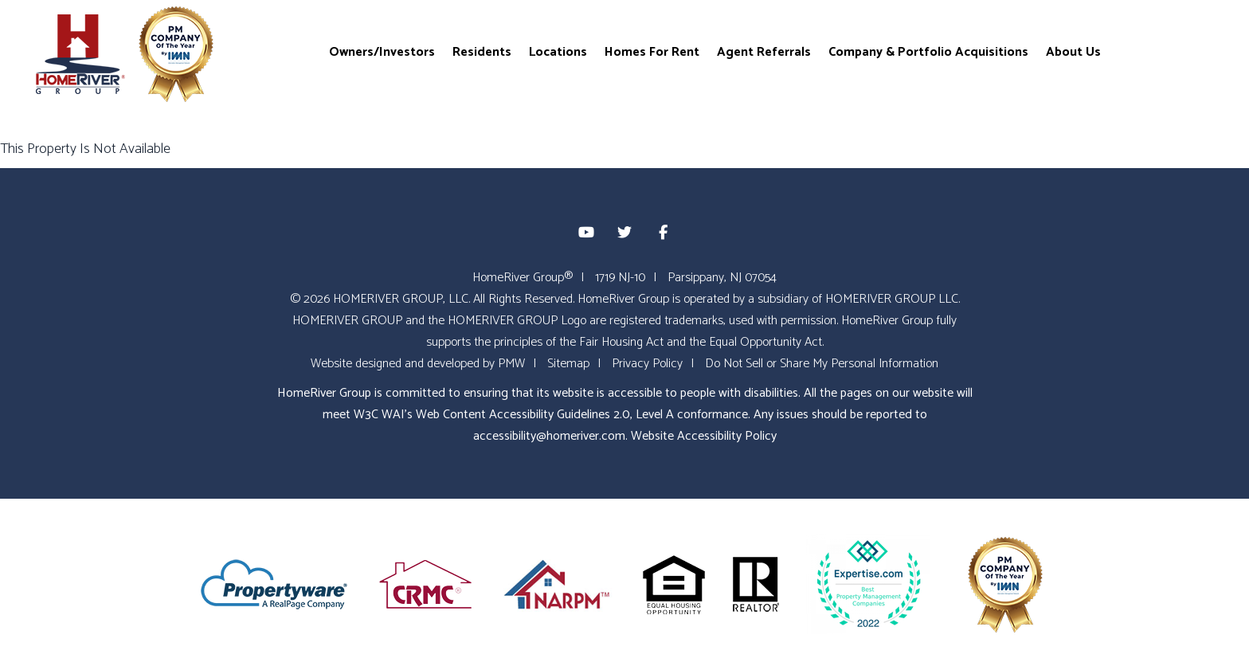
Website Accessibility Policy (704, 436)
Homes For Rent (652, 51)
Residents (481, 51)
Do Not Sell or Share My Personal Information (821, 363)
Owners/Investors (382, 51)
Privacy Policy (647, 363)
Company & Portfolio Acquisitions (928, 51)
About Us (1073, 51)
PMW (511, 363)
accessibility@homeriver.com (549, 436)
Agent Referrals (764, 51)
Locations (558, 51)
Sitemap (568, 363)
